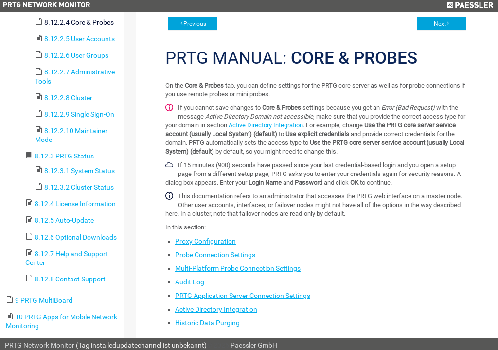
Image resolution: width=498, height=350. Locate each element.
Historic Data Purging (207, 323)
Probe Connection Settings (215, 255)
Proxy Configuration (205, 241)
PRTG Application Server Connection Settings (242, 295)
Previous (194, 23)
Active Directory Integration (266, 125)
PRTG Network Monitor (39, 345)
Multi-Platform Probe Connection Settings (238, 268)
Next (440, 23)
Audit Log (189, 282)
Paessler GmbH (254, 345)
